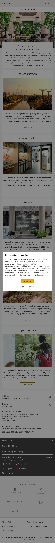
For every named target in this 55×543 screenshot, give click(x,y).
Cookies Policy (42, 275)
